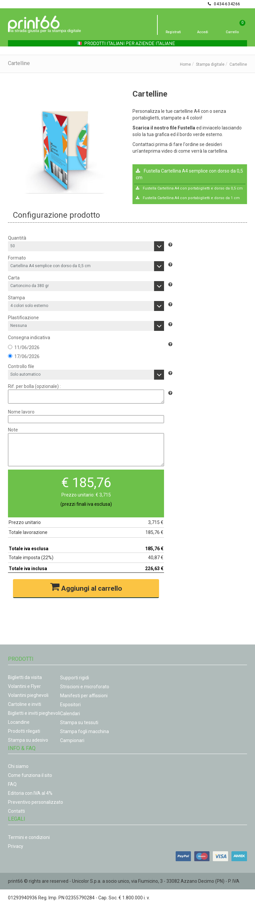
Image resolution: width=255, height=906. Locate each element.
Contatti (16, 811)
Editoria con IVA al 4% (30, 793)
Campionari (72, 740)
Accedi (202, 32)
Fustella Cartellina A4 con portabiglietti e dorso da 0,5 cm (189, 188)
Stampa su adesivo (28, 740)
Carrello (232, 32)
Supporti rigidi (74, 677)
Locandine (19, 722)
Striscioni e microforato (84, 686)
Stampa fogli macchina (84, 731)
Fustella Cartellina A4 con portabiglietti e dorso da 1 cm (188, 198)
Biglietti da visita (25, 677)
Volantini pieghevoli (28, 695)
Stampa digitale (210, 64)
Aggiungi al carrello (86, 587)
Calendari (70, 713)
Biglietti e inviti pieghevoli (34, 713)
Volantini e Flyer (24, 686)
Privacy (15, 846)
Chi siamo (18, 766)
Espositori (70, 704)
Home (185, 64)
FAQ (12, 784)
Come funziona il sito (30, 775)
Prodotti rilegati (24, 731)
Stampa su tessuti (79, 722)
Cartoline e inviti (24, 704)
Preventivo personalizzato (35, 802)
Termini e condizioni (29, 837)
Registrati (173, 32)
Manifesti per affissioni (84, 695)
